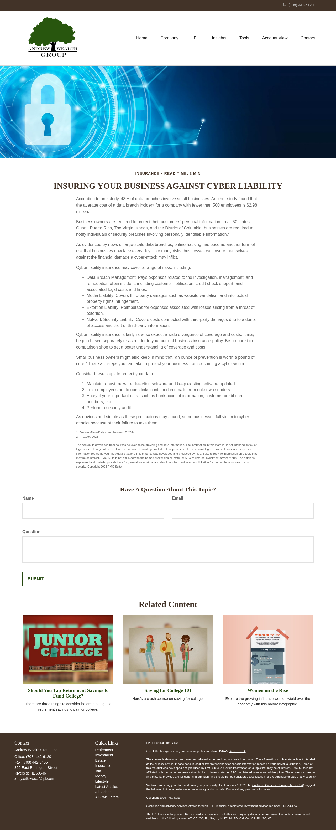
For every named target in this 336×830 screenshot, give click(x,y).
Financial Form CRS (165, 742)
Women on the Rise (268, 690)
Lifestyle (102, 781)
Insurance (103, 766)
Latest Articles (106, 787)
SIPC (293, 805)
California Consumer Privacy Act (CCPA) (278, 785)
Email (177, 498)
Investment (104, 755)
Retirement (104, 750)
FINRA (285, 805)
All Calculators (107, 797)
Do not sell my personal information (248, 789)
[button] (168, 38)
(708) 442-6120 (298, 5)
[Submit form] (35, 579)
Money (100, 776)
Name (28, 498)
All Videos (103, 792)
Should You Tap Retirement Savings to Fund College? (68, 693)
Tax (98, 771)
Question (31, 532)
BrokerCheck (237, 751)
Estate (100, 760)
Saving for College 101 (168, 690)
